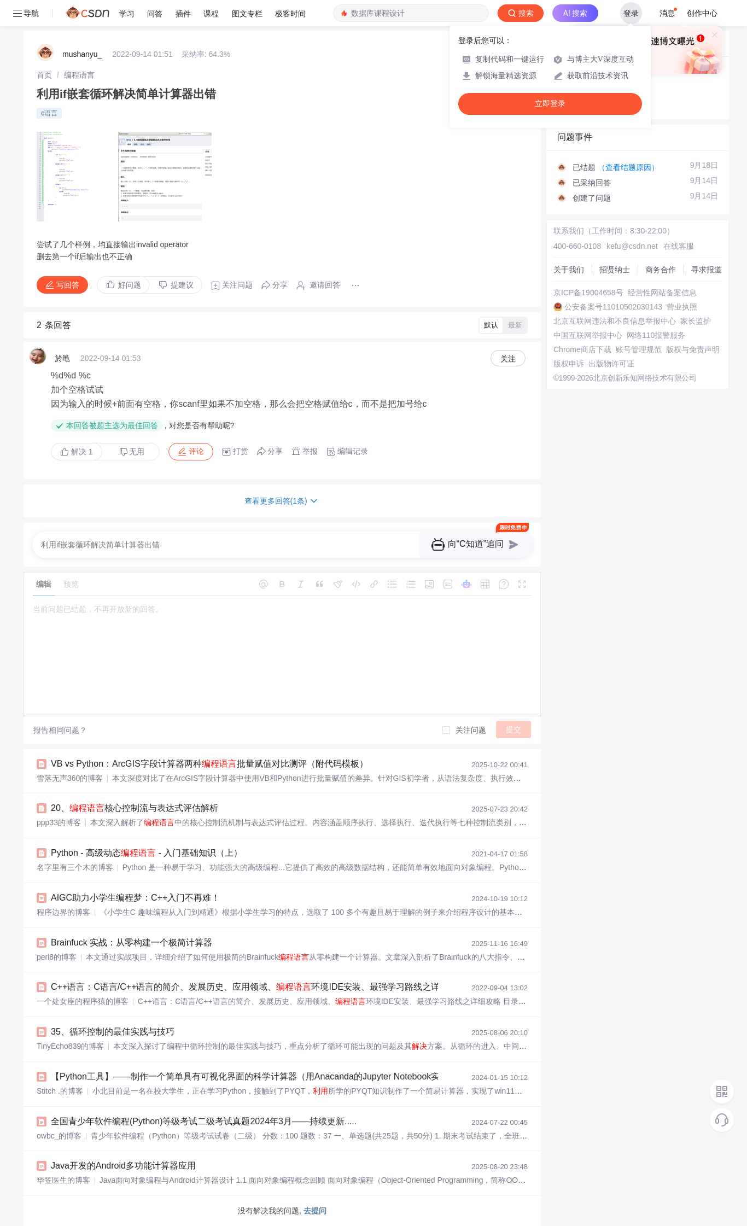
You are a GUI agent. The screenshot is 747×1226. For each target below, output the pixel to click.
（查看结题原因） (628, 167)
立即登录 (550, 104)
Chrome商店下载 (582, 349)
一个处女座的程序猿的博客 (83, 1001)
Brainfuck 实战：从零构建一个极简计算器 (131, 942)
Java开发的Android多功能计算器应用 (123, 1165)
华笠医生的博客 (63, 1180)
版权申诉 (568, 363)
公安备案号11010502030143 (613, 306)
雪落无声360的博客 (70, 778)
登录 (631, 13)
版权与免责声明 (693, 349)
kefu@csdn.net (632, 246)
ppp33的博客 (59, 822)
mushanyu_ (82, 54)
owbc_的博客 (59, 1135)
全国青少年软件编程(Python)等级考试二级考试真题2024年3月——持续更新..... (204, 1121)
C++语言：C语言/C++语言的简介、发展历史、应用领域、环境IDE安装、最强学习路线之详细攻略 (258, 986)
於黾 (62, 358)
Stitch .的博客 (60, 1091)
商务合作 (660, 269)
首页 (44, 75)
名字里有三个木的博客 (75, 867)
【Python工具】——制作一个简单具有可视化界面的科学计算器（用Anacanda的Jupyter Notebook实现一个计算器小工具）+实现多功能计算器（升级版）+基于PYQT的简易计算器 (398, 1076)
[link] (44, 75)
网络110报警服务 (656, 335)
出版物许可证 (611, 363)
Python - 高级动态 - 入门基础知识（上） (146, 852)
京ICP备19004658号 (588, 292)
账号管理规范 (639, 349)
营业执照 (682, 306)
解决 (76, 451)
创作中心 (702, 13)
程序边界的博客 (63, 912)
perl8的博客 (57, 957)
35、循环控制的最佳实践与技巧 (112, 1031)
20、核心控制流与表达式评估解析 (134, 808)
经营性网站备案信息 (662, 292)
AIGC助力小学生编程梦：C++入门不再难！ (135, 897)
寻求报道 (706, 269)
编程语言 (79, 75)
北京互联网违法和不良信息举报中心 (614, 321)
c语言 (49, 113)
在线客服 (678, 246)
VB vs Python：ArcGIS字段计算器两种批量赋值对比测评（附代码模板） (209, 763)
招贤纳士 (614, 269)
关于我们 (568, 269)
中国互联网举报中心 (587, 335)
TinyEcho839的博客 (70, 1046)
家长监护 (695, 321)
